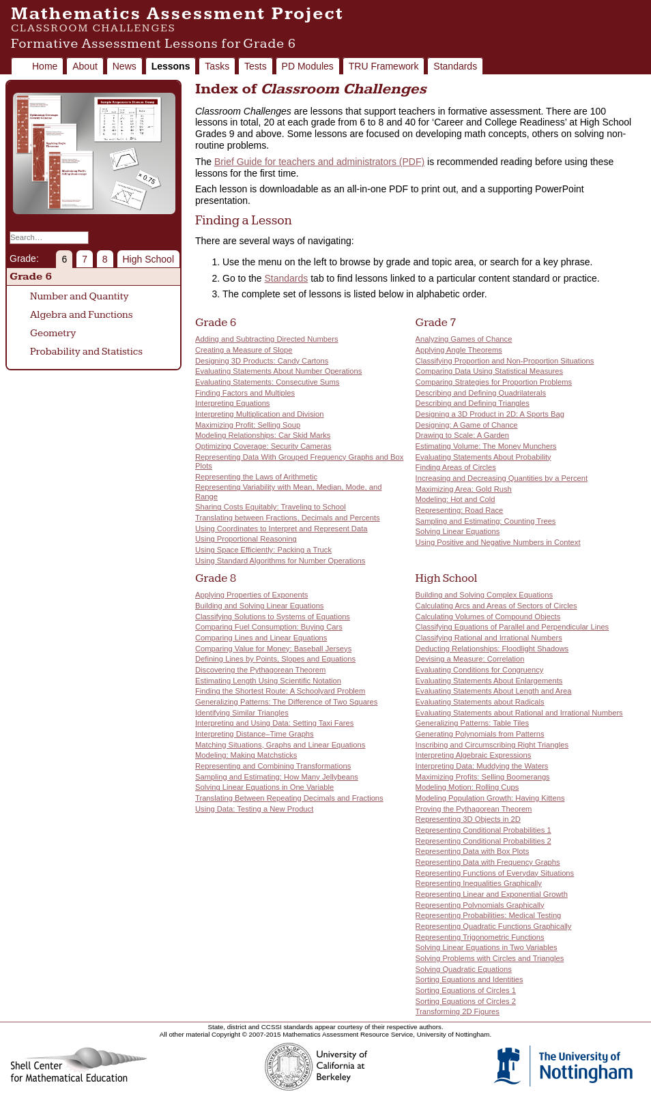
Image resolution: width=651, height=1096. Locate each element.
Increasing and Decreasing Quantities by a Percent (502, 478)
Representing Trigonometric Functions (480, 937)
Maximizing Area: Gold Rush (464, 489)
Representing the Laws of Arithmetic (256, 477)
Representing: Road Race (460, 510)
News (124, 66)
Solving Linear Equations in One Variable (264, 787)
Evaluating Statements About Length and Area (494, 691)
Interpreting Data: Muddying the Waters (482, 766)
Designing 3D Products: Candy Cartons (261, 361)
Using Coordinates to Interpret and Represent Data (281, 528)
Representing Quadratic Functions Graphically (494, 926)
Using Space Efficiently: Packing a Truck (263, 550)
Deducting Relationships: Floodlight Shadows (492, 649)
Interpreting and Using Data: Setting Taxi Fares (274, 723)
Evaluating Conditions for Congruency (480, 670)
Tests (255, 66)
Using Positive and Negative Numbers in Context (498, 542)
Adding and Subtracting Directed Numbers (266, 339)
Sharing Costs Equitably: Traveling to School (270, 507)
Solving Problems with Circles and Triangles (490, 958)
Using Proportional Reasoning (246, 539)
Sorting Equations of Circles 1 (466, 990)
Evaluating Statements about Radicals (480, 702)
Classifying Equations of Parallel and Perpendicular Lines (512, 627)
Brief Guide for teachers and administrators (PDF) (319, 161)
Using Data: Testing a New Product (254, 809)
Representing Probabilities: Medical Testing (489, 915)
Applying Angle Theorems (459, 350)
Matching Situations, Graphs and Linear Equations (280, 745)
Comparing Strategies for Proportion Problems (494, 382)
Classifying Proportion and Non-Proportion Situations (505, 361)
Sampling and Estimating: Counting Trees (486, 521)
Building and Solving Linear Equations (259, 606)
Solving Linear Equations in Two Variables (487, 947)
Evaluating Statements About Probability (483, 457)
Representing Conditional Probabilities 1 (483, 830)
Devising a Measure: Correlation (470, 659)
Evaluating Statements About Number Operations (278, 371)
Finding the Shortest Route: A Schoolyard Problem (280, 691)
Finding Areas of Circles (456, 467)
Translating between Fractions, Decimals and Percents (287, 518)
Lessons (170, 66)
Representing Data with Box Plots (473, 851)
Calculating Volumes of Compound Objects (488, 616)
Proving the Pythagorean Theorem (474, 809)
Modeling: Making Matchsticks (246, 755)
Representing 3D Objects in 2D (468, 819)
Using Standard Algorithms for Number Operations (280, 561)
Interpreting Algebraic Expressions (474, 755)
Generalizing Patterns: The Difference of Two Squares (286, 702)
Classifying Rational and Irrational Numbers (489, 638)
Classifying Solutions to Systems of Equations (272, 616)
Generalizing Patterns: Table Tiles (472, 723)
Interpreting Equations (232, 403)
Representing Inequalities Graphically (479, 883)
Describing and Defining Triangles (473, 403)
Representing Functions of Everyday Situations (495, 873)
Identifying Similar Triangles (242, 713)
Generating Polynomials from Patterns (480, 734)
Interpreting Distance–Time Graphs (254, 734)
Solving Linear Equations (458, 531)
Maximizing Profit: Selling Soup (247, 425)
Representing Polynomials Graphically (480, 905)
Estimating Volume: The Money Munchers (486, 446)
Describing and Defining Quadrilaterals (481, 393)
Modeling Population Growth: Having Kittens (490, 798)
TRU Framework (384, 66)
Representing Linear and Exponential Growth (492, 894)
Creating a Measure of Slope (243, 350)
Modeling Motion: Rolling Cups (467, 787)
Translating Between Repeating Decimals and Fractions (289, 798)
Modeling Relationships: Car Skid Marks (262, 435)
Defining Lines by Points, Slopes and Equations (275, 659)
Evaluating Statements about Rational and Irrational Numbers (519, 713)
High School (149, 259)
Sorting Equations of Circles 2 (466, 1001)
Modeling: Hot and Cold (455, 499)
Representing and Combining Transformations (273, 766)
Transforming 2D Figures (458, 1011)
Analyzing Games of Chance (464, 339)
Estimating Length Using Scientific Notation (268, 681)
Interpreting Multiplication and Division (259, 414)
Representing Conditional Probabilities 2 (483, 841)
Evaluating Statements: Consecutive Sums (267, 382)
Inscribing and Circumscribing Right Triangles (492, 745)
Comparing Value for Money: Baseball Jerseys (273, 649)
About (85, 66)
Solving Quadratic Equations (464, 969)
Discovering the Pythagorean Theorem (260, 670)
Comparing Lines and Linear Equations (261, 638)
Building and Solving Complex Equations (484, 595)
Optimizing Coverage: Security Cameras (263, 446)
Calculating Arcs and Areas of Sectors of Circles (496, 606)
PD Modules (308, 66)
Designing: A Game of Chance (467, 425)
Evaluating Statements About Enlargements (489, 681)
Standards (455, 66)
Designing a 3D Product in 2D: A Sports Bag (490, 414)
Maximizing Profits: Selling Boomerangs (483, 777)
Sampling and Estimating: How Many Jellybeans (276, 777)
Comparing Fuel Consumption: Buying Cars (269, 627)
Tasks (217, 66)
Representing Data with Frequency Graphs (488, 862)
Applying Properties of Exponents (251, 595)
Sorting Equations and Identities (469, 979)
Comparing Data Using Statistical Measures (489, 371)
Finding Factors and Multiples (245, 393)
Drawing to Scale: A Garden (462, 435)
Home (44, 66)
